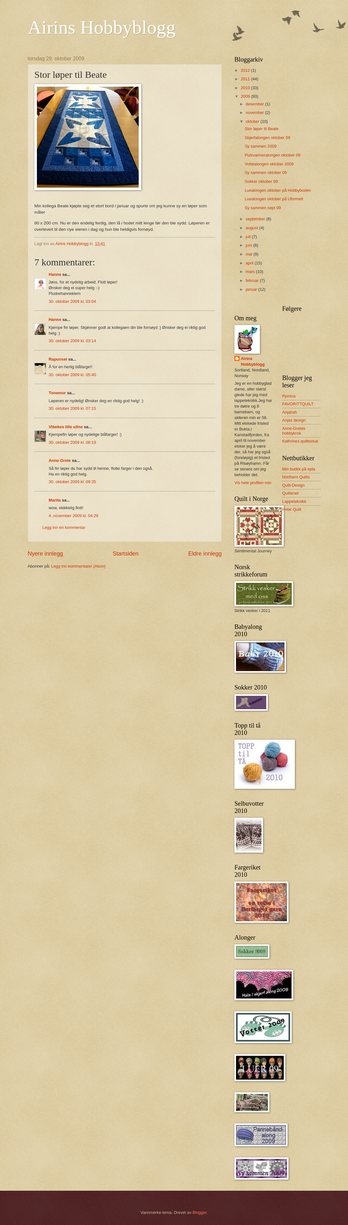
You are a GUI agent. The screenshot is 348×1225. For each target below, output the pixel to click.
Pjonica (289, 396)
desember (255, 104)
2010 (246, 87)
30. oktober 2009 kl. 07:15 (72, 408)
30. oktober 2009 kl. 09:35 (72, 481)
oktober (253, 121)
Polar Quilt (291, 509)
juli (249, 236)
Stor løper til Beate (262, 128)
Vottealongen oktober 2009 (269, 164)
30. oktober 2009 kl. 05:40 (72, 374)
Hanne (55, 274)
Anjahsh (289, 412)
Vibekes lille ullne (66, 426)
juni (249, 245)
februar (253, 280)
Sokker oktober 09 (261, 181)
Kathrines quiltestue (300, 441)
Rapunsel (58, 359)
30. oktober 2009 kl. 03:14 (72, 340)
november (255, 112)
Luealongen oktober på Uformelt (274, 198)
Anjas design (294, 420)
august (252, 227)
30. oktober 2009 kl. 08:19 (72, 442)
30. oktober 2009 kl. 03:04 (72, 301)
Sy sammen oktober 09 (266, 172)
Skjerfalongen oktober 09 (267, 137)
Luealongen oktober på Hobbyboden (278, 190)
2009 (246, 96)
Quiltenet (290, 493)
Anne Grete (60, 460)
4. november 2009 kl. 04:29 (73, 515)
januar (252, 289)
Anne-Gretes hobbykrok (293, 431)
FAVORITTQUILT (298, 404)
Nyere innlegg (45, 553)
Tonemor (57, 392)
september (256, 218)
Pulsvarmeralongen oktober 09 (272, 155)
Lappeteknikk (294, 501)
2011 (246, 79)
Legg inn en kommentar (63, 527)
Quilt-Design (293, 485)
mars (251, 271)
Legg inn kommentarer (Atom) (78, 566)
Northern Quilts (296, 477)
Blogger (199, 1212)
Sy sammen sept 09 (263, 207)
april (250, 263)
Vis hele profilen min (252, 482)
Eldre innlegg (205, 553)
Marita (55, 500)
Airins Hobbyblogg (102, 27)
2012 (246, 70)
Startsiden (125, 553)
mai (249, 254)
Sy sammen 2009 (260, 146)
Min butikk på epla (298, 469)
